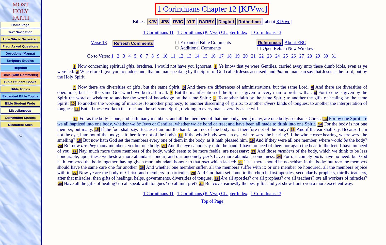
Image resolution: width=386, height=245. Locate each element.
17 (221, 56)
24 (277, 56)
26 (293, 56)
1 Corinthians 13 (266, 32)
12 (181, 56)
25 (285, 56)
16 (213, 56)
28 (309, 56)
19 (237, 56)
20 (245, 56)
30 (325, 56)
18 (229, 56)
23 (269, 56)
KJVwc (283, 21)
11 (173, 56)
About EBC (295, 42)
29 (317, 56)
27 (301, 56)
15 (205, 56)
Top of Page (212, 201)
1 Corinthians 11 (158, 32)
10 (165, 56)
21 (253, 56)
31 (333, 56)
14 (197, 56)
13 (189, 56)
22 (261, 56)
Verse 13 (99, 42)
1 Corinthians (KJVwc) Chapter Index (212, 32)
